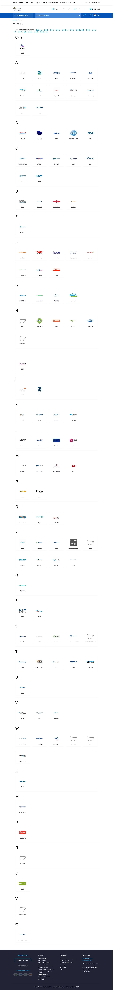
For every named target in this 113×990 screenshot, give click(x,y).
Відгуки (74, 2)
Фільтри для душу (42, 960)
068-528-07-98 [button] (23, 955)
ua (87, 2)
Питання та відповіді (53, 2)
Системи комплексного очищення (46, 965)
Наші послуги (41, 979)
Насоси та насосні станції (44, 976)
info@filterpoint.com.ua (23, 970)
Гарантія (38, 2)
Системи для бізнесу (43, 967)
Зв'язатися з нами (23, 960)
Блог (70, 2)
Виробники (63, 967)
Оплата (26, 2)
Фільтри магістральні (43, 964)
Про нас (15, 2)
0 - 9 (37, 30)
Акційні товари (63, 2)
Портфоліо (44, 2)
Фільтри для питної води (44, 962)
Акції (61, 969)
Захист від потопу (42, 978)
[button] (62, 9)
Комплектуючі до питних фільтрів (46, 969)
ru (89, 2)
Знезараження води (43, 974)
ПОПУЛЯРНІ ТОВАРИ (43, 959)
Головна (14, 19)
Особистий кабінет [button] (95, 2)
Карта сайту (63, 965)
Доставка (32, 2)
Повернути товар (64, 960)
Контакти (20, 2)
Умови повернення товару (66, 959)
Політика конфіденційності (66, 962)
